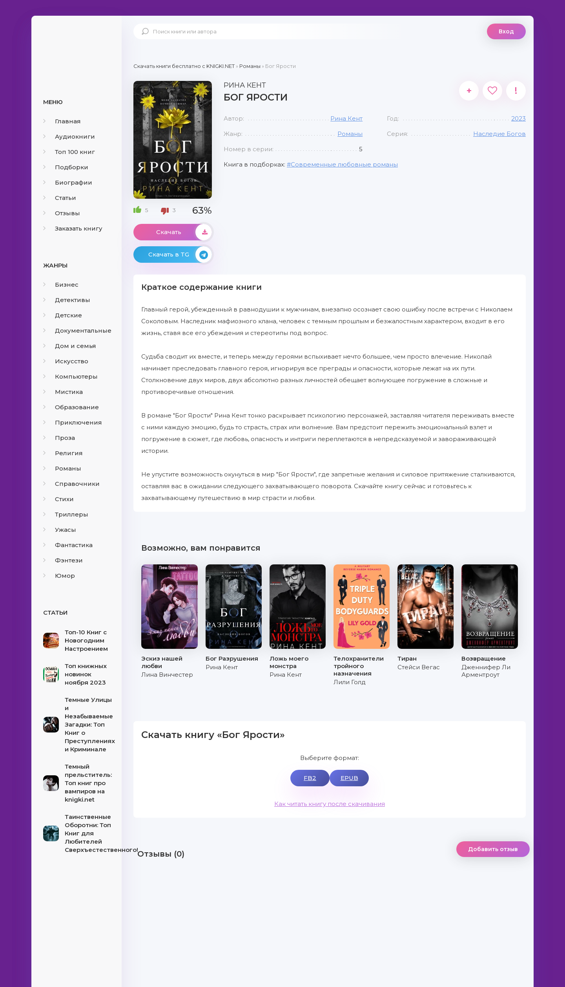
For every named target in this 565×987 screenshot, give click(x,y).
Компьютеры (70, 376)
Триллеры (65, 514)
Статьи (59, 197)
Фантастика (68, 545)
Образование (71, 407)
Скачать (184, 232)
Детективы (66, 300)
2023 (518, 118)
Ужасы (59, 529)
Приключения (72, 422)
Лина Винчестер (167, 674)
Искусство (65, 361)
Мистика (63, 392)
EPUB (349, 778)
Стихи (58, 499)
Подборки (65, 167)
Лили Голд (350, 682)
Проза (59, 437)
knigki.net (76, 45)
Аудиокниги (69, 136)
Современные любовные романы (344, 164)
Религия (63, 453)
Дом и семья (69, 346)
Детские (62, 315)
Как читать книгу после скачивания (329, 804)
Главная (62, 121)
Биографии (67, 182)
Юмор (59, 575)
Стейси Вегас (418, 667)
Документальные (77, 330)
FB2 (310, 778)
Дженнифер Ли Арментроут (485, 670)
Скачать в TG (180, 254)
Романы (62, 468)
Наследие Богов (499, 133)
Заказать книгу (72, 228)
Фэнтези (63, 560)
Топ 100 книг (69, 152)
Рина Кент (346, 118)
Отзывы (61, 213)
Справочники (71, 483)
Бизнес (60, 284)
